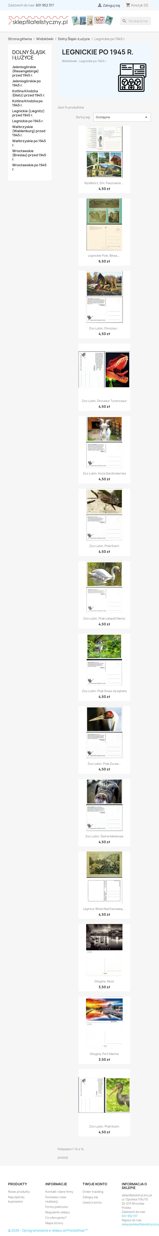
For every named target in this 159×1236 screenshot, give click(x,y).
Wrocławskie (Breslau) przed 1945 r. (29, 155)
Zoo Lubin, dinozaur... (104, 328)
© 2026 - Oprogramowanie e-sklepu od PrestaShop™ (48, 1230)
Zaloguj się (90, 1197)
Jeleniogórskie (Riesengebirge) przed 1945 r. (25, 71)
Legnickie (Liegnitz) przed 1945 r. (28, 113)
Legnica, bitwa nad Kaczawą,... (104, 909)
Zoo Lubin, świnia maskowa (104, 836)
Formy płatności (56, 1207)
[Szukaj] (135, 21)
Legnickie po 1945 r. (28, 121)
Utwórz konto (92, 1202)
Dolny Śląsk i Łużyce (29, 55)
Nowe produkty (19, 1192)
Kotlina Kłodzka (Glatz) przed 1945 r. (28, 93)
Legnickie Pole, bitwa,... (104, 256)
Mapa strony (54, 1223)
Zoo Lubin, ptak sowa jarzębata (104, 691)
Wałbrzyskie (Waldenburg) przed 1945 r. (28, 131)
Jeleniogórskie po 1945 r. (26, 83)
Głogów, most (104, 981)
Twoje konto (95, 1184)
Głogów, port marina (104, 1054)
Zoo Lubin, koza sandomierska (104, 473)
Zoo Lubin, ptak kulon (104, 546)
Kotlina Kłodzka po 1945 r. (27, 103)
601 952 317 (45, 5)
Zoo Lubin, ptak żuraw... (104, 764)
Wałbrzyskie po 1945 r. (29, 143)
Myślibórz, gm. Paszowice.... (104, 183)
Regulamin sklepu (57, 1212)
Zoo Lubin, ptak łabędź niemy (104, 618)
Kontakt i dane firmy (59, 1192)
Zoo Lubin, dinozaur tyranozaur (104, 401)
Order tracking (93, 1192)
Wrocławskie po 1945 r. (29, 167)
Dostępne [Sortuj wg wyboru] (122, 117)
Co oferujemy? (55, 1218)
